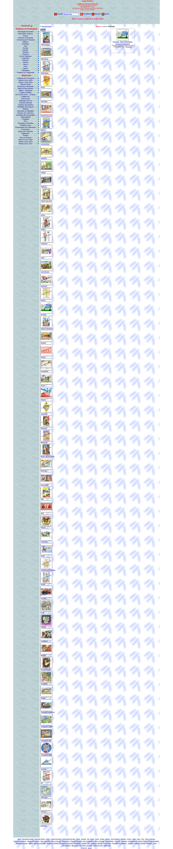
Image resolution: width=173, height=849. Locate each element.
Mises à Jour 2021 (25, 144)
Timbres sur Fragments (25, 73)
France (25, 36)
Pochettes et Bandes (25, 123)
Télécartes (25, 133)
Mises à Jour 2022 (25, 142)
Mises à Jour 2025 (25, 80)
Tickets (25, 135)
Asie (25, 46)
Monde (25, 50)
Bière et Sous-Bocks (25, 88)
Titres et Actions (25, 138)
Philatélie (25, 119)
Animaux (25, 54)
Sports (25, 68)
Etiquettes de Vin (25, 101)
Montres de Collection (25, 113)
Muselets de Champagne (25, 115)
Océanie (25, 52)
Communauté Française (25, 40)
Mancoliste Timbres (25, 34)
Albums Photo (25, 84)
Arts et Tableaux (25, 56)
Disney (25, 62)
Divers (25, 64)
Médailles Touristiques (25, 107)
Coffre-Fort (26, 97)
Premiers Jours (25, 125)
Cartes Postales (25, 93)
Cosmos (25, 60)
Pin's (25, 121)
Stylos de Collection (25, 131)
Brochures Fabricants (26, 86)
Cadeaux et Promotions (25, 78)
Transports (25, 70)
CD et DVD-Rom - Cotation (25, 95)
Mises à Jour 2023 (25, 140)
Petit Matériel (26, 117)
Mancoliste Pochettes (26, 32)
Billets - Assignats (25, 90)
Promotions (25, 129)
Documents (25, 99)
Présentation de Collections (25, 127)
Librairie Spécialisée (25, 105)
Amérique (25, 44)
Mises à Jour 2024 (25, 82)
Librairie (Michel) (25, 103)
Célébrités (25, 58)
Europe (25, 48)
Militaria (25, 109)
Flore (26, 66)
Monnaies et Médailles (25, 111)
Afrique (25, 42)
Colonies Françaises (25, 38)
